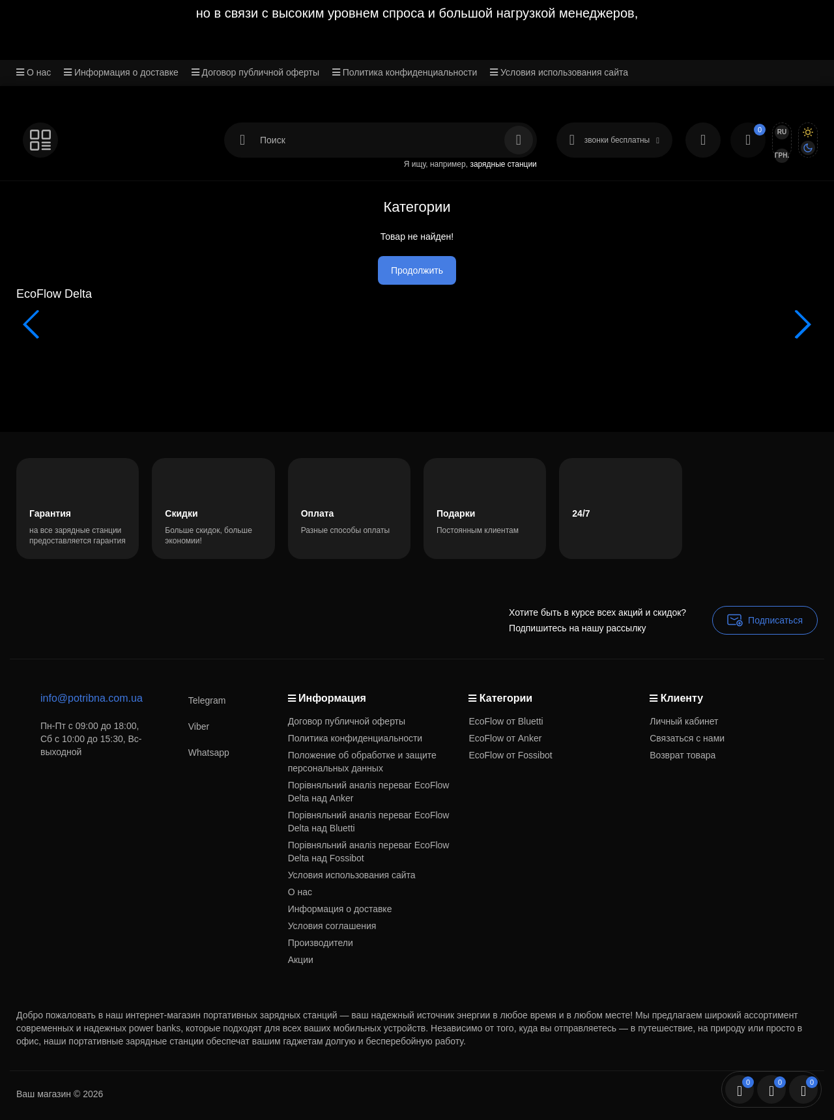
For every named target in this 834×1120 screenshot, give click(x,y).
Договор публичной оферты (255, 72)
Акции (300, 960)
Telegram (194, 700)
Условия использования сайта (559, 72)
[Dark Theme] (808, 148)
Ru (781, 132)
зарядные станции (503, 164)
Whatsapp (195, 752)
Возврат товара (682, 755)
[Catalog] (40, 140)
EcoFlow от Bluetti (505, 721)
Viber (185, 726)
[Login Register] (703, 140)
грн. (782, 155)
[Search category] (242, 140)
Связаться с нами (687, 738)
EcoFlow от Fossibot (510, 755)
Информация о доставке (121, 72)
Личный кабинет (684, 721)
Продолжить (417, 270)
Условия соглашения (332, 926)
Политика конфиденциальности (404, 72)
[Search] (518, 140)
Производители (320, 943)
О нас (33, 72)
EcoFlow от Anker (504, 738)
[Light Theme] (808, 132)
